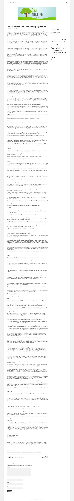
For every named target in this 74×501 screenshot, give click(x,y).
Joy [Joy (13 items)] (63, 46)
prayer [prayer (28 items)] (53, 52)
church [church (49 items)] (63, 40)
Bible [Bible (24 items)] (54, 39)
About (20, 2)
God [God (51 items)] (56, 45)
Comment (8, 467)
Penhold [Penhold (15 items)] (59, 50)
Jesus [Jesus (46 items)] (53, 47)
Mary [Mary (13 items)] (59, 48)
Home (8, 2)
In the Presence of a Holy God (55, 32)
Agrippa (12, 452)
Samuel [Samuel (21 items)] (61, 52)
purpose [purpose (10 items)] (56, 52)
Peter (25, 452)
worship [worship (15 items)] (61, 54)
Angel (15, 452)
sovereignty (39, 452)
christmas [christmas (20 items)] (59, 39)
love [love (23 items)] (57, 48)
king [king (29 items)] (52, 48)
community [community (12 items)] (57, 41)
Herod (19, 452)
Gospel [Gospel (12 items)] (59, 44)
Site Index (12, 2)
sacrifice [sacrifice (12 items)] (58, 52)
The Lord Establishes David (55, 33)
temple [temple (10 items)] (56, 54)
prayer (28, 452)
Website (8, 486)
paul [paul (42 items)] (56, 50)
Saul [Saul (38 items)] (65, 52)
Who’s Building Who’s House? (55, 29)
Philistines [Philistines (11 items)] (62, 50)
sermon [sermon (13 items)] (52, 54)
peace (22, 452)
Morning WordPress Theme (34, 499)
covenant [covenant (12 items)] (60, 41)
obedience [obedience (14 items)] (53, 50)
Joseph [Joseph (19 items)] (58, 47)
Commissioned (45, 457)
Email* (8, 482)
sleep (35, 452)
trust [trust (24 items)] (59, 54)
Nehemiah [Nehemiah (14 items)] (62, 48)
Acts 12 (9, 452)
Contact (16, 2)
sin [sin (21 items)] (54, 54)
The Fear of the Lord (54, 30)
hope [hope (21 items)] (65, 44)
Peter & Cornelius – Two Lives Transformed (15, 457)
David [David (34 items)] (63, 41)
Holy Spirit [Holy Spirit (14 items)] (62, 44)
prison (32, 452)
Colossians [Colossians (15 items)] (53, 41)
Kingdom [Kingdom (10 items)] (55, 48)
